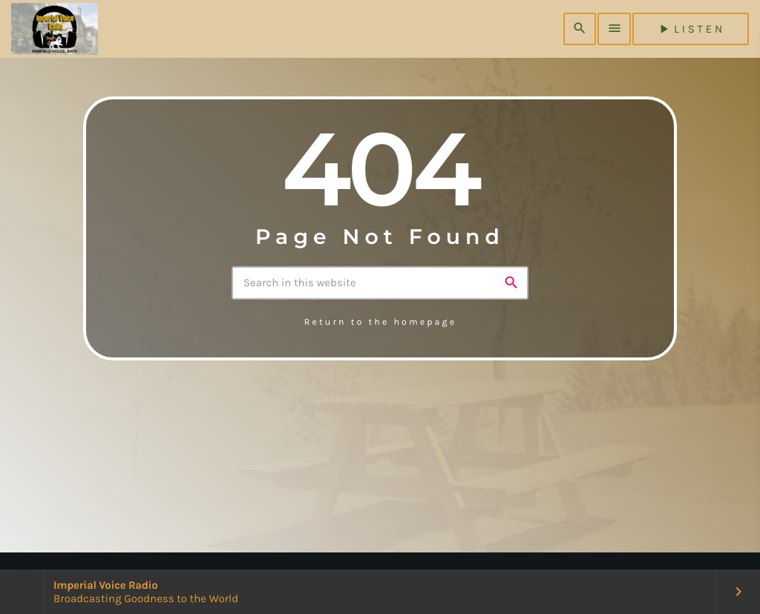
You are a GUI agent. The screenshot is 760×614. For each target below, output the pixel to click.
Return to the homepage (380, 322)
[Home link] (54, 29)
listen (690, 29)
